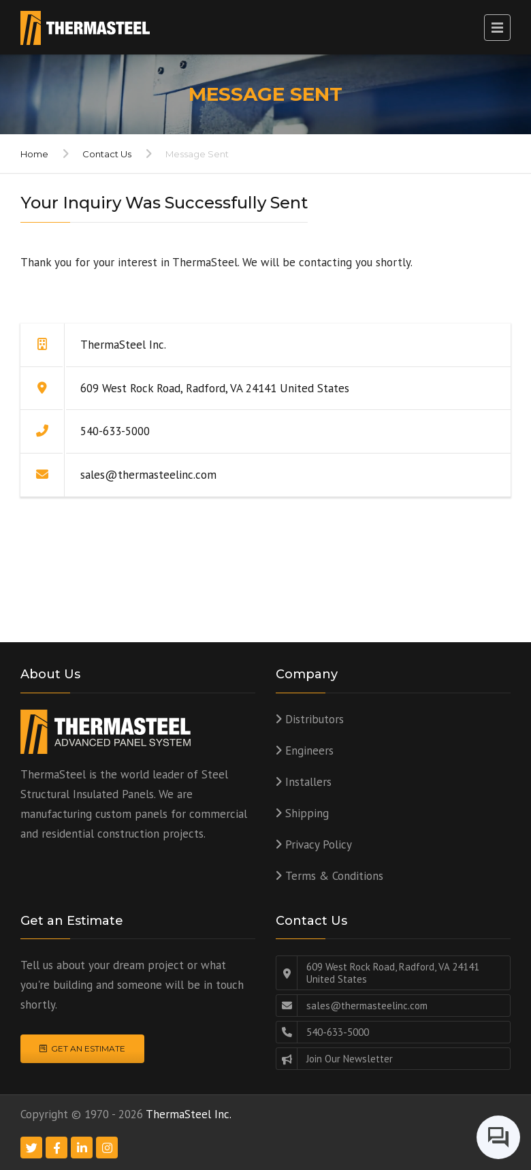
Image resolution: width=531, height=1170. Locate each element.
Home (34, 153)
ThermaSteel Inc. (188, 1114)
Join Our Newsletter (349, 1058)
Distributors (314, 719)
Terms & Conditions (334, 875)
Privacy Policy (318, 844)
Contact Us (106, 153)
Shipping (307, 813)
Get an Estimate (82, 1048)
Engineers (309, 750)
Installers (308, 781)
